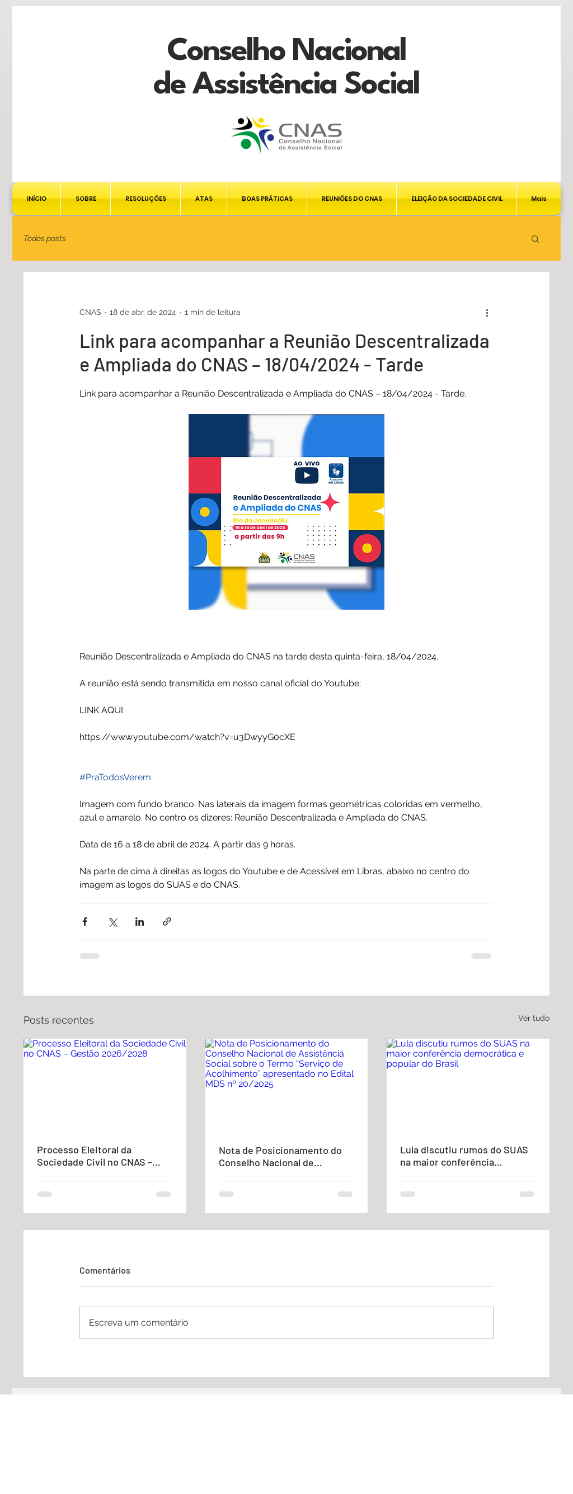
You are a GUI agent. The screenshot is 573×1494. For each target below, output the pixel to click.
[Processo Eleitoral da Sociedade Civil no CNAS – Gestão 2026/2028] (105, 1084)
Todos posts (45, 238)
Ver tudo (533, 1018)
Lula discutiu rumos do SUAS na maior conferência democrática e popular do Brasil (464, 1155)
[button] (535, 238)
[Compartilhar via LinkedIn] (139, 921)
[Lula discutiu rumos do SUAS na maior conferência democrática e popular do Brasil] (468, 1084)
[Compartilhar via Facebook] (84, 921)
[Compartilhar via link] (167, 921)
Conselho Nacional (286, 51)
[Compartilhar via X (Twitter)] (112, 921)
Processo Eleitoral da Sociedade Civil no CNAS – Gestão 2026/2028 (94, 1155)
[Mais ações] (487, 312)
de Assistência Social (286, 85)
